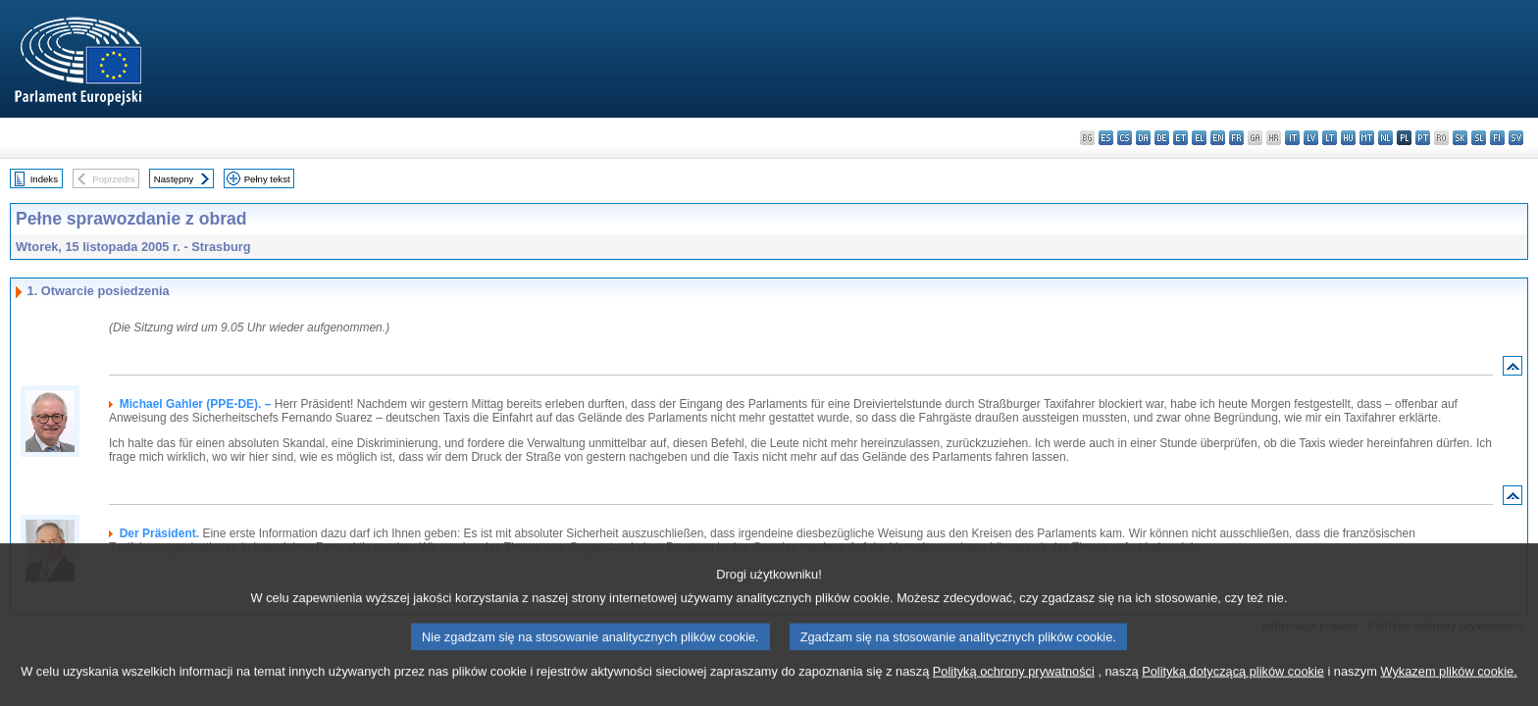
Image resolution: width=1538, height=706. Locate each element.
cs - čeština (1124, 137)
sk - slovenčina (1460, 137)
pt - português (1422, 137)
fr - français (1236, 137)
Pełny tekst (267, 179)
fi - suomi (1497, 137)
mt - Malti (1366, 137)
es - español (1106, 137)
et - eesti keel (1180, 137)
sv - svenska (1516, 137)
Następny (174, 179)
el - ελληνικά (1199, 137)
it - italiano (1292, 137)
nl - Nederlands (1385, 137)
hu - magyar (1348, 137)
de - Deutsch (1161, 137)
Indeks (44, 179)
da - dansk (1143, 137)
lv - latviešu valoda (1311, 137)
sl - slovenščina (1478, 137)
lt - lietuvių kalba (1329, 137)
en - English (1217, 137)
